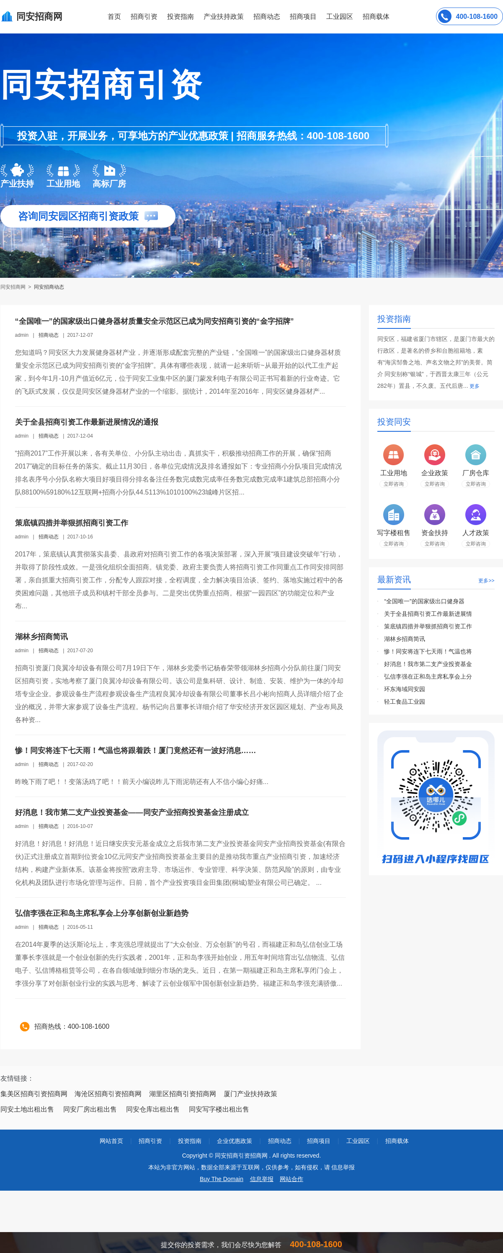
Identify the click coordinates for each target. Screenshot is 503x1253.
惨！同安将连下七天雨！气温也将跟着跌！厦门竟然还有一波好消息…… (135, 750)
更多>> (486, 581)
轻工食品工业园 (404, 701)
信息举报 (261, 1179)
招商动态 (266, 16)
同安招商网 (13, 287)
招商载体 (397, 1141)
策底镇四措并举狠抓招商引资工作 (71, 523)
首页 (114, 16)
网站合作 (291, 1179)
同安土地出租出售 (27, 1109)
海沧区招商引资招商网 (108, 1093)
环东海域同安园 (404, 689)
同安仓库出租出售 (153, 1109)
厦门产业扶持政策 (250, 1093)
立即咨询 (394, 484)
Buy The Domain (221, 1179)
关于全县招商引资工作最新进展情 (428, 613)
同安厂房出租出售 (90, 1109)
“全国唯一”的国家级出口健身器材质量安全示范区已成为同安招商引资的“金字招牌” (154, 321)
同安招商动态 (49, 287)
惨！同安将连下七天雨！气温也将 (428, 651)
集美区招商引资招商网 (33, 1093)
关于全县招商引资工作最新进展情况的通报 (86, 422)
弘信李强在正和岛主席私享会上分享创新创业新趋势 (101, 913)
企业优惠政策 (234, 1141)
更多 (474, 386)
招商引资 (144, 16)
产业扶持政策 (224, 16)
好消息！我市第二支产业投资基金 (428, 664)
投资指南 (180, 16)
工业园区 (339, 16)
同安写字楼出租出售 (219, 1109)
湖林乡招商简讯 (41, 637)
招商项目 (303, 16)
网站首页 (111, 1141)
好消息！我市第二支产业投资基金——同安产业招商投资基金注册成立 (132, 812)
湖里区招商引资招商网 (182, 1093)
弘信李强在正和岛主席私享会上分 (428, 676)
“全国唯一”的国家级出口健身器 (424, 601)
